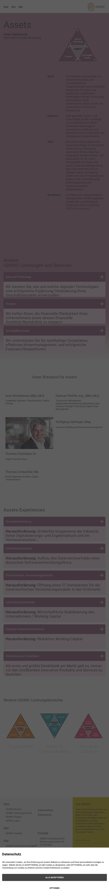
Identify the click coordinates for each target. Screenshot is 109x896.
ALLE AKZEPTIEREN (54, 877)
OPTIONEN (54, 888)
